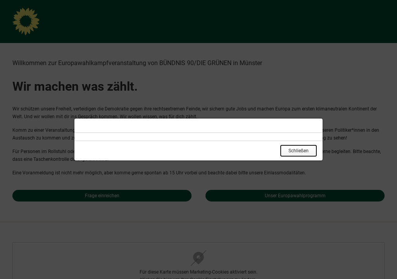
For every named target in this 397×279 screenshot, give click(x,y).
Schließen (298, 150)
